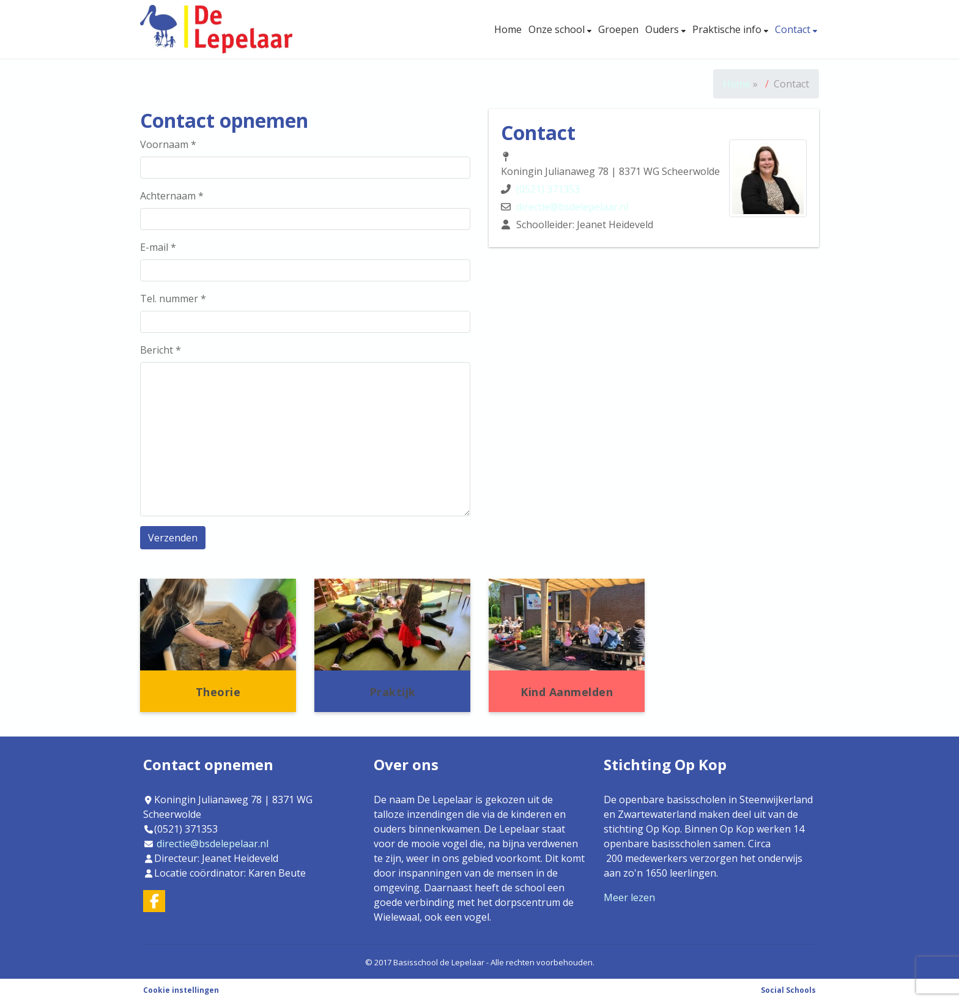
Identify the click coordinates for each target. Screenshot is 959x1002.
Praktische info (728, 29)
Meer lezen (629, 897)
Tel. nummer (173, 298)
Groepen (618, 29)
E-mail (158, 247)
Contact (794, 29)
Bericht (160, 350)
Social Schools (788, 990)
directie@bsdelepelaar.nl (572, 206)
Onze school (557, 29)
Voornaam (168, 144)
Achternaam (172, 195)
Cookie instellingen (181, 990)
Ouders (663, 29)
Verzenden (173, 537)
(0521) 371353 (548, 189)
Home (508, 29)
